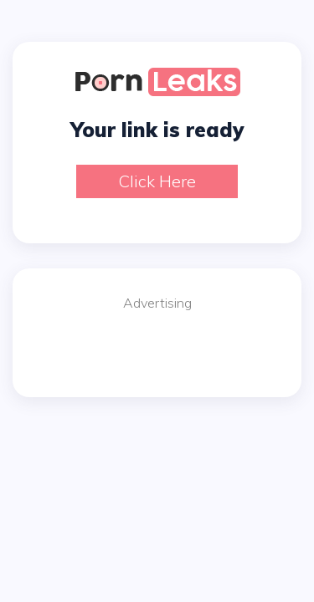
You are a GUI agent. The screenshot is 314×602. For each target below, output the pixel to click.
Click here (157, 181)
